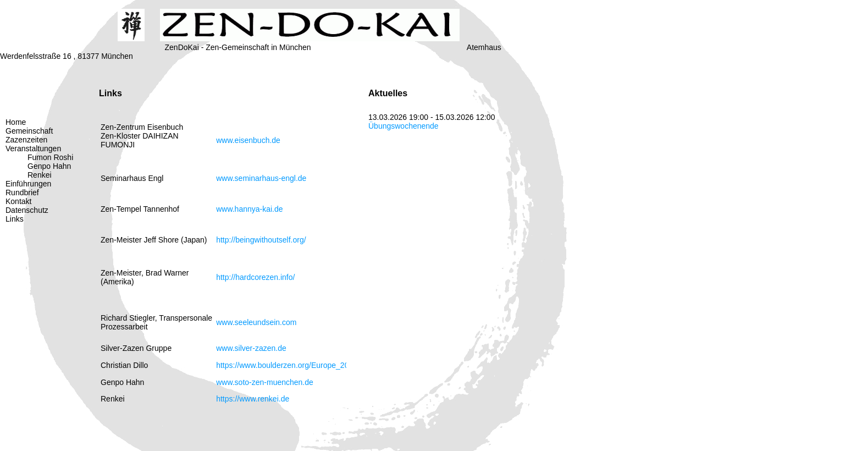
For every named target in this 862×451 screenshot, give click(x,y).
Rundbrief (22, 192)
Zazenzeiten (26, 139)
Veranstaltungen (33, 148)
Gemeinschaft (29, 131)
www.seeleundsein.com (256, 322)
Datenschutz (26, 210)
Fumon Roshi (50, 157)
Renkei (39, 174)
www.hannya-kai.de (249, 209)
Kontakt (18, 201)
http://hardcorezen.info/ (255, 277)
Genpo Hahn (49, 166)
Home (15, 122)
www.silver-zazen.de (251, 348)
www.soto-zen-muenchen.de (264, 382)
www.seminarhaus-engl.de (261, 178)
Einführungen (28, 183)
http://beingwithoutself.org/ (261, 239)
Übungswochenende (403, 126)
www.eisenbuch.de (248, 140)
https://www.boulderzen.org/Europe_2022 (286, 365)
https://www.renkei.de (252, 398)
